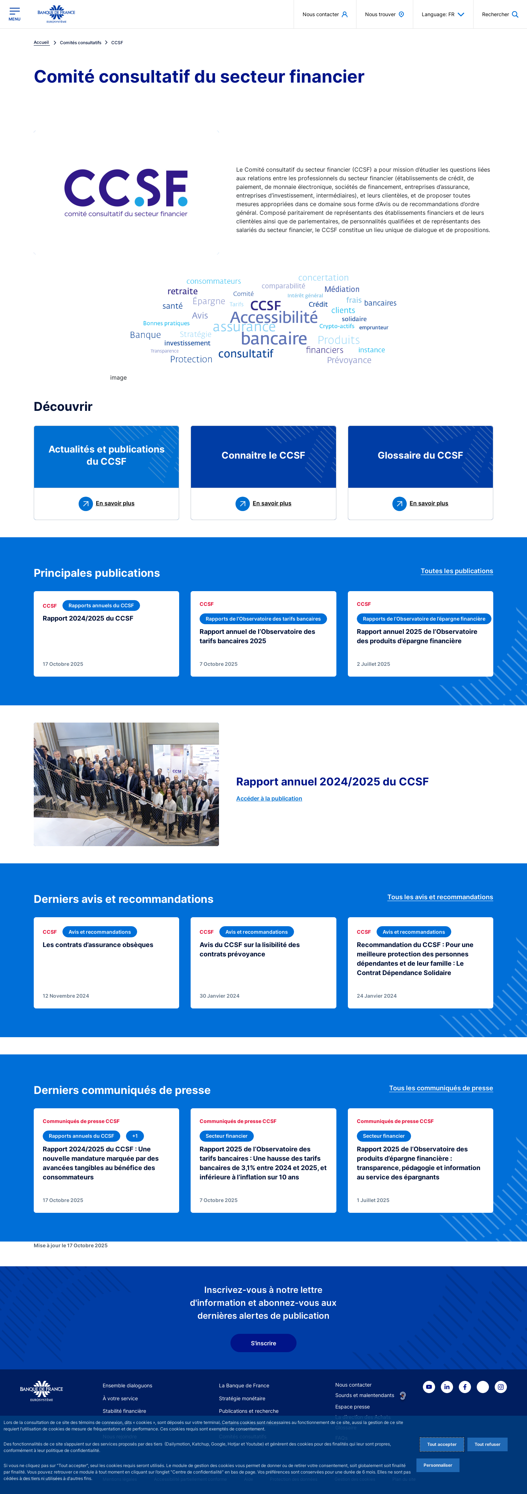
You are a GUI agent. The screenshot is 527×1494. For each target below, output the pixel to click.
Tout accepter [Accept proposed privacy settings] (442, 1444)
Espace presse (352, 1406)
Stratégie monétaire (242, 1398)
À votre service (120, 1398)
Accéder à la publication (269, 798)
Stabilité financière (124, 1411)
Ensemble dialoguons (127, 1385)
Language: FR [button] (443, 14)
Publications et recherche (249, 1411)
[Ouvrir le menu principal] (14, 14)
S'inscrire (263, 1343)
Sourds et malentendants (364, 1395)
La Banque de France (244, 1385)
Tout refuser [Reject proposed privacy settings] (487, 1444)
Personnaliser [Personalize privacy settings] (438, 1465)
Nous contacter (353, 1385)
